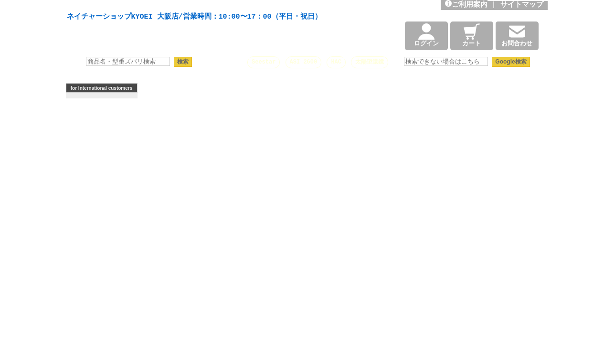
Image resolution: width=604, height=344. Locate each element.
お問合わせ (516, 35)
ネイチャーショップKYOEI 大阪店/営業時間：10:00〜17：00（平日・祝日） (194, 17)
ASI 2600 (304, 62)
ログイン (426, 35)
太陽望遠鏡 (369, 62)
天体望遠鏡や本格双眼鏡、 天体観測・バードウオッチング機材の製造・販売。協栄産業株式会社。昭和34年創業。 (192, 5)
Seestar (264, 62)
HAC (336, 62)
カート (471, 35)
